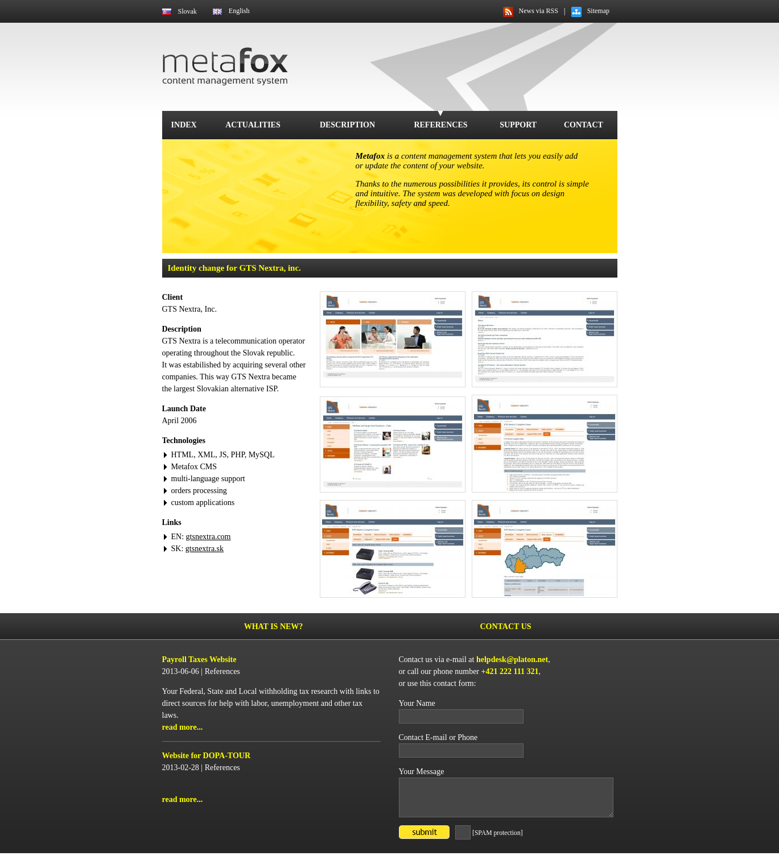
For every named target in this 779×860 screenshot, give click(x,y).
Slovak (187, 11)
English (239, 11)
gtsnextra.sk (205, 548)
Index (184, 125)
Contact (583, 125)
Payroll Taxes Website (199, 659)
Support (518, 125)
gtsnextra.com (208, 536)
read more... (182, 727)
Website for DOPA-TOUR (206, 755)
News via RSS (538, 11)
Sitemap (598, 11)
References (440, 125)
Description (347, 125)
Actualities (252, 125)
